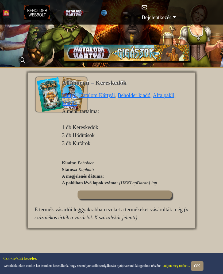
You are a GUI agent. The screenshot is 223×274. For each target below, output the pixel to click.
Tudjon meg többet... (176, 265)
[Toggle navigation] (125, 12)
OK (197, 266)
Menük (69, 103)
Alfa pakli (164, 95)
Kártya (69, 95)
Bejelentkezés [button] (156, 17)
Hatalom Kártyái (97, 95)
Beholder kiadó (134, 95)
